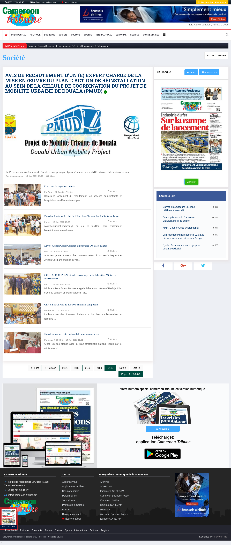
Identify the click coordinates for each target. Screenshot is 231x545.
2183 (87, 368)
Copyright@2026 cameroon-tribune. (17, 537)
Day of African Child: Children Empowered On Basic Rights (75, 245)
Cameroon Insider (109, 500)
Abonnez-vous (209, 72)
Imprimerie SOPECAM (112, 491)
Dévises (60, 537)
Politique (35, 35)
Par (46, 252)
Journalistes (68, 500)
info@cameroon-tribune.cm (43, 2)
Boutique (204, 2)
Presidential (18, 35)
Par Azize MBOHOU (53, 340)
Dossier (66, 509)
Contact (51, 537)
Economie (49, 35)
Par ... (47, 222)
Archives (104, 481)
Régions (134, 35)
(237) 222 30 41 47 (14, 2)
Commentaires (151, 35)
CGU (35, 537)
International (104, 35)
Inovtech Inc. (221, 536)
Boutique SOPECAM (111, 505)
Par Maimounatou (14, 176)
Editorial (121, 35)
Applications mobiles (73, 486)
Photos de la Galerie (73, 505)
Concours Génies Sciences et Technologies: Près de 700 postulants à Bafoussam (68, 46)
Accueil (210, 55)
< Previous (50, 368)
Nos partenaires (70, 491)
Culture (75, 35)
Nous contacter (69, 2)
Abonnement (218, 2)
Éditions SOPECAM (110, 518)
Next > (123, 368)
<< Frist (35, 368)
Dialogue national (71, 514)
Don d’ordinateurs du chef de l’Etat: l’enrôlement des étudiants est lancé (81, 216)
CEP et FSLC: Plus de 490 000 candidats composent (71, 304)
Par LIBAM (49, 311)
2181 (65, 368)
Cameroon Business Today (114, 495)
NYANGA (105, 509)
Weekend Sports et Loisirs (114, 514)
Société (63, 35)
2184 (99, 368)
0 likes (50, 176)
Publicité (42, 537)
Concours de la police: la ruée (59, 186)
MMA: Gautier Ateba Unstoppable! (181, 227)
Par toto (48, 192)
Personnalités (69, 495)
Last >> (136, 368)
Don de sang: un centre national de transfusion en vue (71, 334)
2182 (76, 368)
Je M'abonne (162, 428)
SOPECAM (106, 486)
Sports (88, 35)
